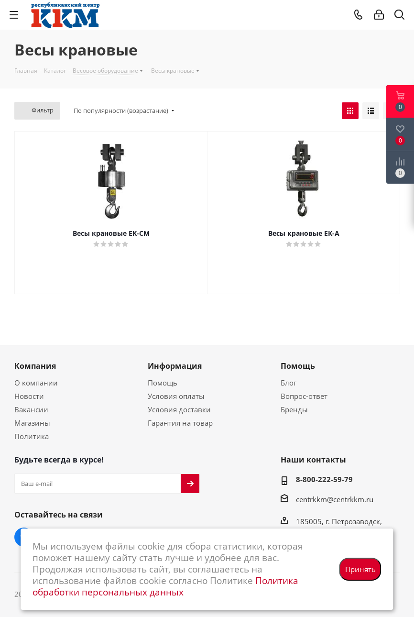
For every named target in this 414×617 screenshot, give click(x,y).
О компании (36, 382)
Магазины (32, 423)
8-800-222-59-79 (324, 479)
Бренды (294, 409)
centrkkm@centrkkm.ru (334, 499)
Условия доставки (179, 409)
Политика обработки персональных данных (165, 586)
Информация (175, 366)
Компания (35, 366)
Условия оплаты (176, 396)
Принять (360, 569)
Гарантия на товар (180, 423)
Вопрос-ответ (304, 396)
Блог (288, 382)
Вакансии (31, 409)
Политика (31, 436)
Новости (29, 396)
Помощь (162, 382)
